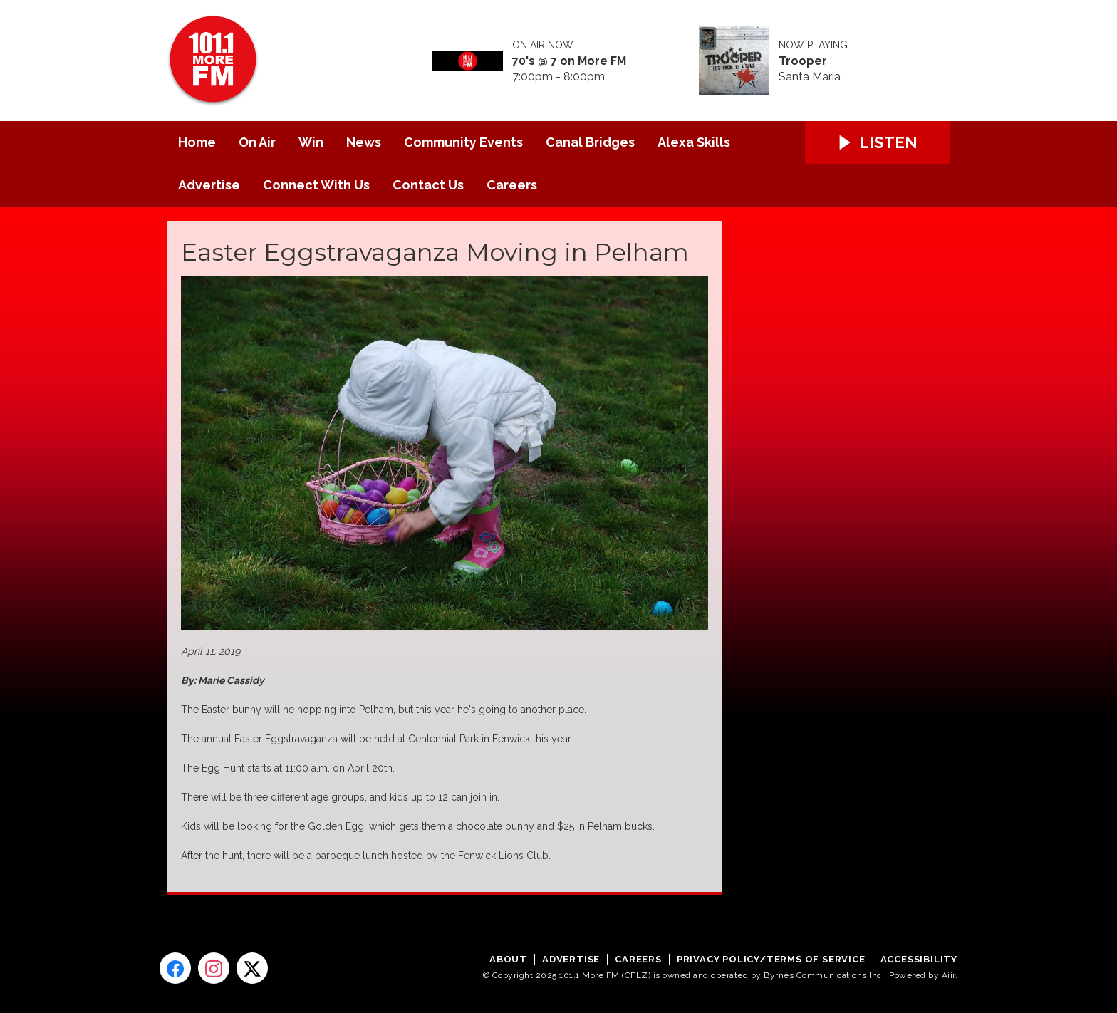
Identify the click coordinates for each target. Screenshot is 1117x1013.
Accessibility (918, 959)
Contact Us (428, 184)
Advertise (209, 184)
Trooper (803, 61)
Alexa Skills (694, 142)
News (363, 142)
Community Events (463, 142)
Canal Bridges (590, 142)
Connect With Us (316, 184)
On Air (257, 142)
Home (197, 142)
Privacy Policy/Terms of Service (771, 959)
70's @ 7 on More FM (569, 61)
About (508, 959)
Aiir (948, 975)
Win (310, 142)
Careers (512, 184)
